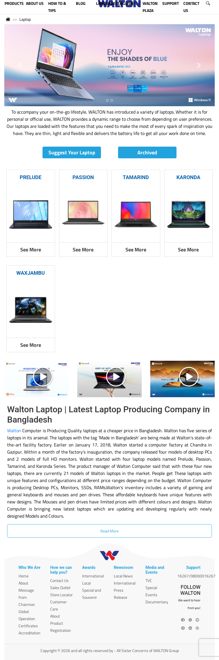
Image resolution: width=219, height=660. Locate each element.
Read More (109, 531)
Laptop (25, 19)
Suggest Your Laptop (71, 152)
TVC (148, 580)
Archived (147, 152)
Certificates (28, 626)
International (93, 576)
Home (24, 576)
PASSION (83, 177)
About (23, 583)
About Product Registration (60, 623)
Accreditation (29, 633)
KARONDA (188, 177)
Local (86, 583)
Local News (123, 576)
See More (30, 249)
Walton (14, 430)
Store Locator (61, 595)
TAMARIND (136, 177)
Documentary (156, 602)
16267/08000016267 (196, 576)
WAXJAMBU (30, 273)
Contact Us (59, 580)
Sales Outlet (60, 588)
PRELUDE (30, 177)
